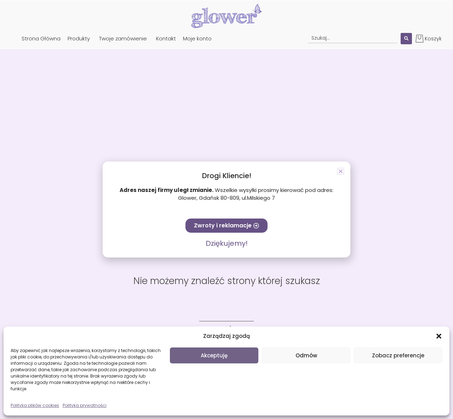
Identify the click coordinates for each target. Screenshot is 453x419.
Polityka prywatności (85, 405)
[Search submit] (406, 38)
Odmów (306, 355)
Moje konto (197, 38)
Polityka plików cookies (35, 405)
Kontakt (166, 38)
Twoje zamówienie (123, 38)
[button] (438, 336)
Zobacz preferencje (398, 355)
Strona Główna (41, 38)
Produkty (79, 38)
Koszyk (433, 38)
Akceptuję (214, 355)
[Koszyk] (419, 38)
